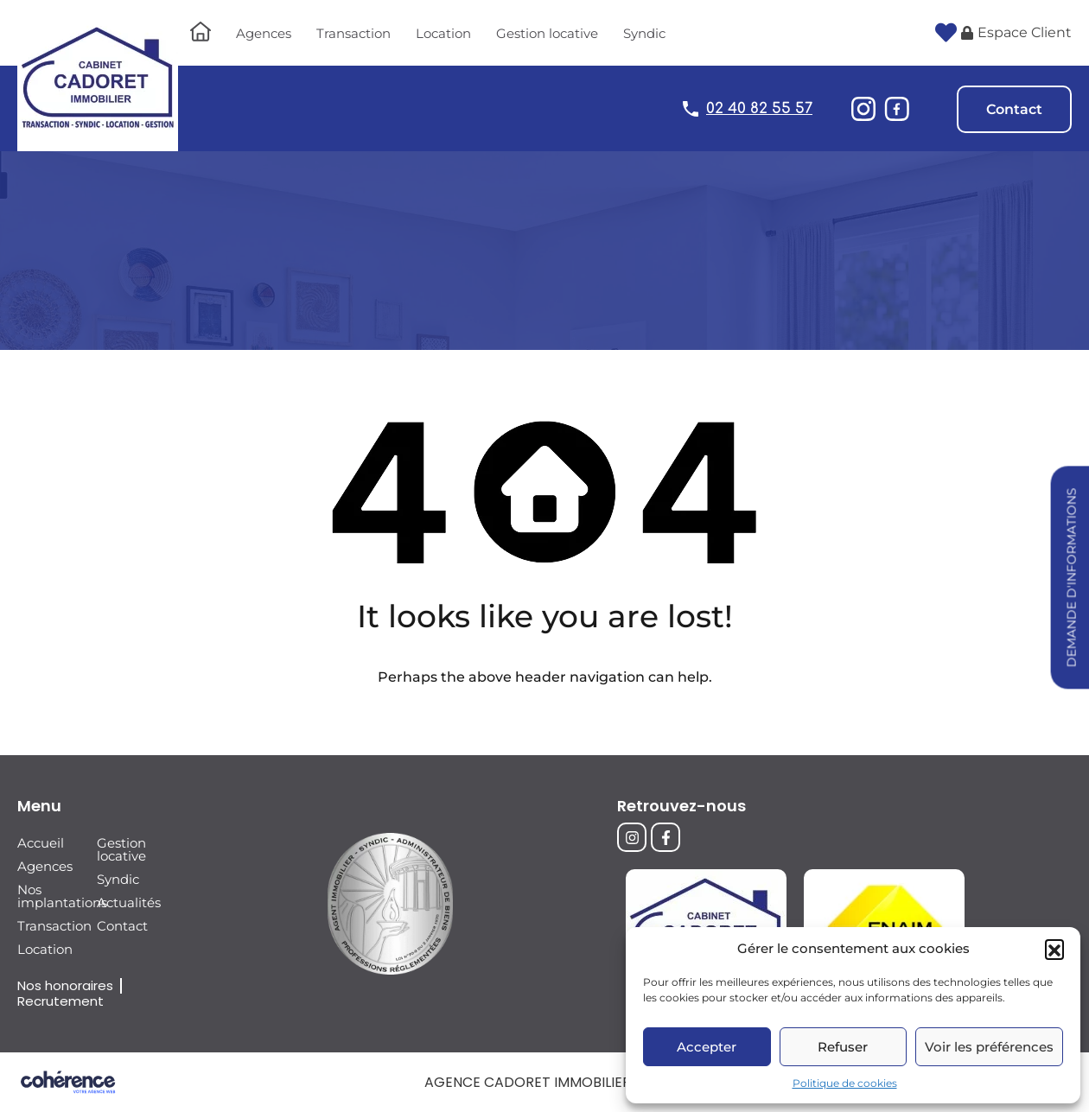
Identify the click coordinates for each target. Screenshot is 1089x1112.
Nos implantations (50, 896)
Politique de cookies (845, 1083)
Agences (263, 33)
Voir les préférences (989, 1047)
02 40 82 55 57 (759, 108)
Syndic (644, 33)
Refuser (843, 1047)
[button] (1054, 948)
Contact (1014, 109)
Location (443, 33)
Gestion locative (547, 33)
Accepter (706, 1047)
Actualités (129, 902)
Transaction (353, 33)
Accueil (40, 843)
